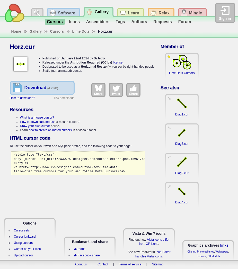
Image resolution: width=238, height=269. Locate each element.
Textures (201, 256)
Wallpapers (221, 251)
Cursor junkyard (25, 236)
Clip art (191, 251)
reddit (79, 249)
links (224, 245)
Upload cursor (23, 255)
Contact (103, 264)
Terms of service (130, 264)
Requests (162, 22)
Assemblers (98, 22)
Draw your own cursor (35, 126)
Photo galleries (205, 251)
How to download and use (38, 122)
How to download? (22, 98)
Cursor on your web (27, 249)
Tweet (116, 90)
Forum (184, 22)
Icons (74, 22)
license (117, 62)
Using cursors (23, 243)
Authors (139, 22)
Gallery (36, 31)
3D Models (214, 256)
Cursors (55, 22)
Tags (120, 22)
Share (98, 90)
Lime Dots (81, 31)
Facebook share (87, 255)
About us (81, 264)
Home (16, 31)
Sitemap (157, 264)
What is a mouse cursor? (37, 117)
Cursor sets (22, 230)
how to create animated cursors (50, 130)
